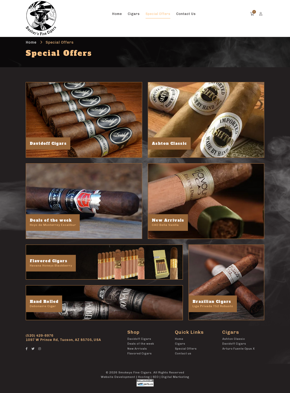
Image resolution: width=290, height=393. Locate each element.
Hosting (144, 377)
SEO (156, 377)
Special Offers (158, 14)
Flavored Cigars (139, 353)
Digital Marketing (175, 377)
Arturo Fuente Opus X (238, 348)
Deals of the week (140, 343)
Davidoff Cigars (139, 339)
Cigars (134, 14)
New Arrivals (137, 348)
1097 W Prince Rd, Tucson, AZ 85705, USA (63, 340)
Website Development (118, 377)
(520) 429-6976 (40, 336)
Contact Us (186, 14)
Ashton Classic (233, 339)
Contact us (183, 353)
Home (117, 14)
